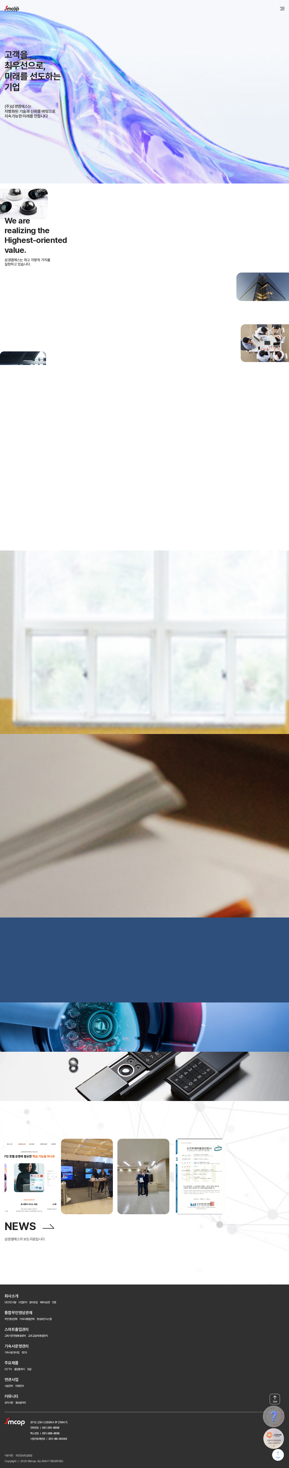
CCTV (8, 1369)
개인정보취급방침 (23, 1455)
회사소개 (12, 1296)
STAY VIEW (273, 1439)
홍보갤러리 (20, 1402)
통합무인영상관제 (18, 1312)
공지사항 (9, 1402)
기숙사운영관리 (17, 1346)
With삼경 (45, 1302)
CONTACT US (273, 1416)
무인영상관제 (11, 1319)
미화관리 (19, 1386)
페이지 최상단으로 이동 (277, 1455)
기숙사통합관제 (26, 1319)
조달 (29, 1369)
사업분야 (22, 1302)
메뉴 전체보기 (282, 8)
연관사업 (12, 1379)
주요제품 (12, 1362)
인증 (54, 1302)
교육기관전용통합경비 (15, 1335)
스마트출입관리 (17, 1329)
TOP (275, 1399)
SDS (24, 1352)
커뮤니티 (12, 1396)
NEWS (20, 1226)
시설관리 (9, 1386)
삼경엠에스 (12, 9)
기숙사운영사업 (12, 1352)
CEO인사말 (10, 1302)
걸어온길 (33, 1302)
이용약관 (9, 1455)
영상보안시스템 (44, 1319)
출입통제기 (19, 1369)
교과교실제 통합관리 (38, 1335)
